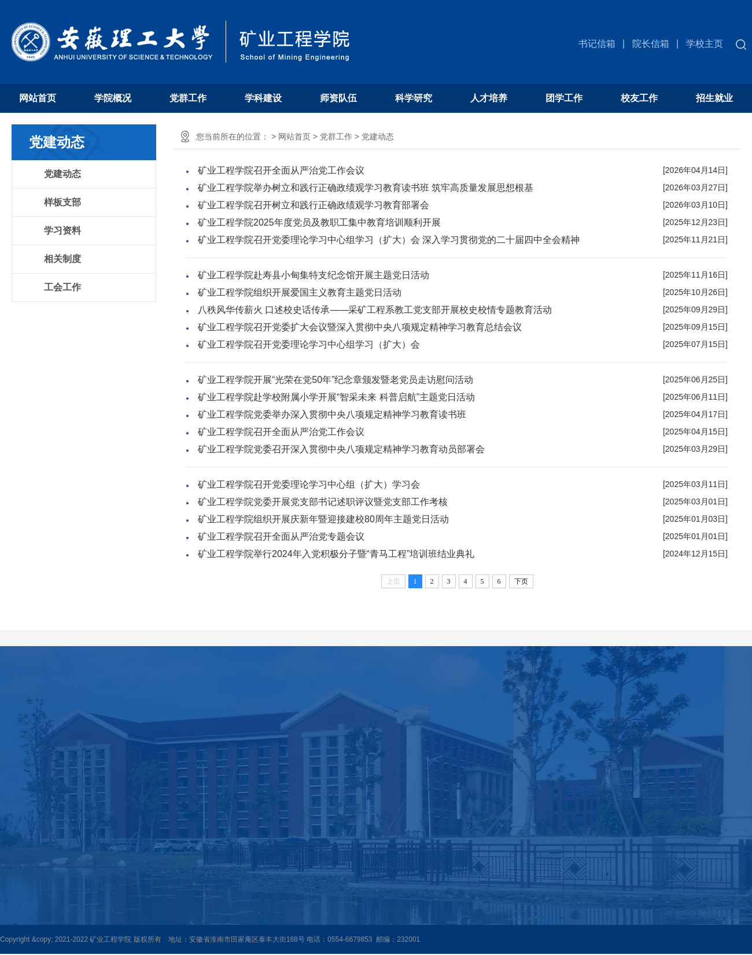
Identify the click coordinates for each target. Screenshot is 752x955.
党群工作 (188, 98)
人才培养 (488, 98)
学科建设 (263, 98)
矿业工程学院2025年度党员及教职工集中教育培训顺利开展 (319, 222)
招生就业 (714, 98)
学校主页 (704, 44)
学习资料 (62, 230)
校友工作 (639, 98)
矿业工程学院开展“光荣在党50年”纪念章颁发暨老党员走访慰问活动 (335, 380)
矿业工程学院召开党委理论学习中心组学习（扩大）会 (309, 344)
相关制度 (62, 259)
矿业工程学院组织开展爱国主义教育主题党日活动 (299, 292)
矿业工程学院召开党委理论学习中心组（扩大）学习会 (309, 484)
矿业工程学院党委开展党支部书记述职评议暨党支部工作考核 (323, 502)
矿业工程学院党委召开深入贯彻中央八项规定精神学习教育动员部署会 (341, 449)
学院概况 (112, 98)
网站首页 (37, 98)
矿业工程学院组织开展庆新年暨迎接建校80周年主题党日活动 (323, 519)
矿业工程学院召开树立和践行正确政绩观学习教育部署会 (313, 205)
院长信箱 (650, 44)
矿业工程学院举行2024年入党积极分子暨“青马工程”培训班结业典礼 (336, 554)
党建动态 (62, 174)
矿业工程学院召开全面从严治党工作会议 (281, 170)
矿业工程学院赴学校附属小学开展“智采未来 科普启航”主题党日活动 (336, 397)
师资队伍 (338, 98)
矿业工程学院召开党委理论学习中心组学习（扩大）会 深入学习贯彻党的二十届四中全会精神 (389, 240)
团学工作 (564, 98)
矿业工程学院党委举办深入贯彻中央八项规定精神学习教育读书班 (332, 414)
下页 (521, 581)
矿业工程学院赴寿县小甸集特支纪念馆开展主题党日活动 (313, 275)
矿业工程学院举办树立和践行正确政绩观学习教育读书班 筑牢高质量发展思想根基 (365, 188)
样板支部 (62, 202)
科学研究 (413, 98)
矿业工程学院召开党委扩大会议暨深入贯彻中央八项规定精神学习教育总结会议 (360, 327)
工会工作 (62, 287)
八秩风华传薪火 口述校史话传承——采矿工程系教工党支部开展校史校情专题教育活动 (375, 310)
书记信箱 (596, 44)
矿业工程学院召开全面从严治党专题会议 (281, 536)
